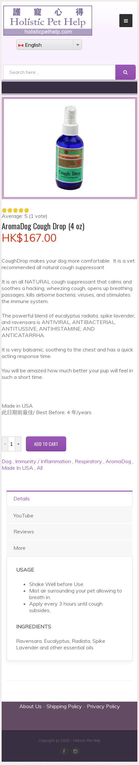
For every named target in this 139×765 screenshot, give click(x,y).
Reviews (23, 531)
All (40, 467)
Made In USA (17, 467)
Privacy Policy (103, 706)
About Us (30, 706)
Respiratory (88, 461)
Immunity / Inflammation (43, 461)
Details (21, 498)
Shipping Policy (64, 706)
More (19, 548)
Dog (6, 461)
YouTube (23, 515)
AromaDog (118, 461)
